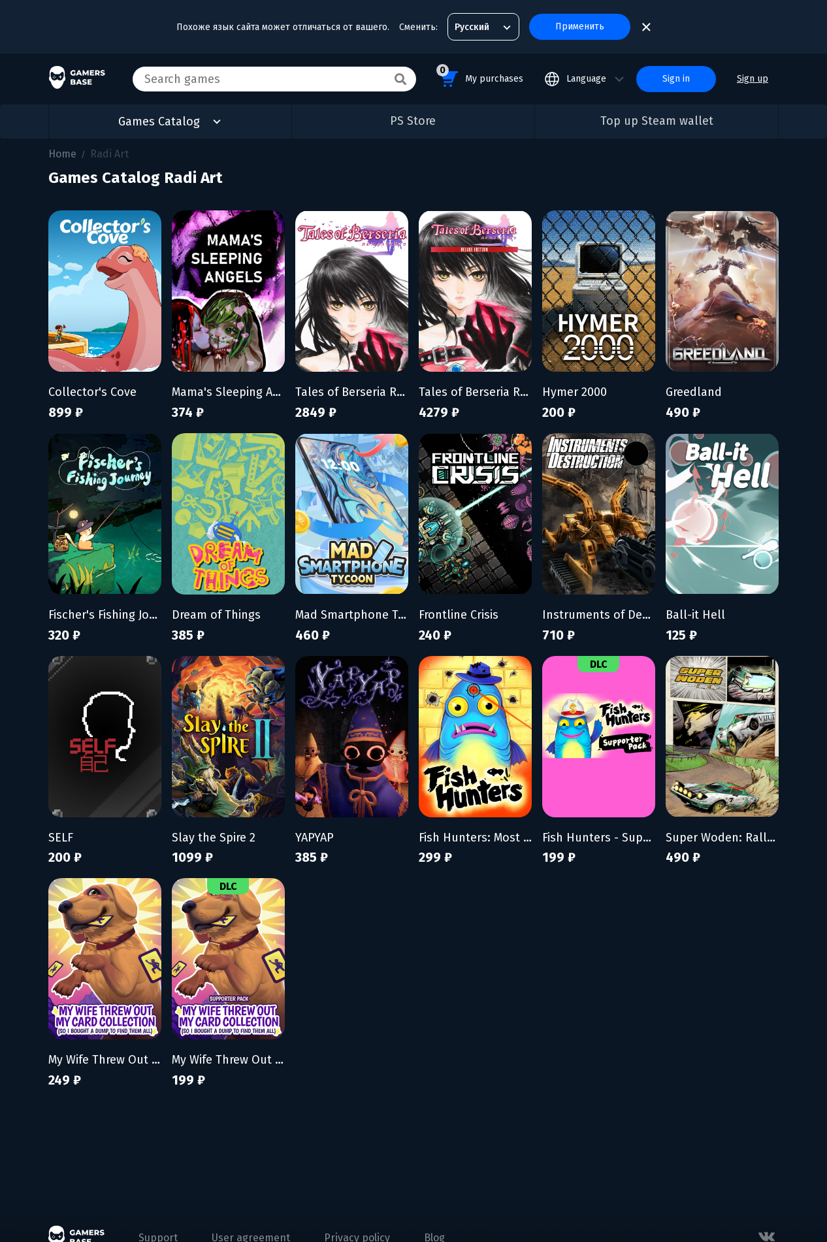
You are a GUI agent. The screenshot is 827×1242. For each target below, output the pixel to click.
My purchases (479, 77)
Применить (579, 26)
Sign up (752, 78)
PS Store (413, 121)
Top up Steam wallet (656, 121)
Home (62, 154)
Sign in (676, 78)
